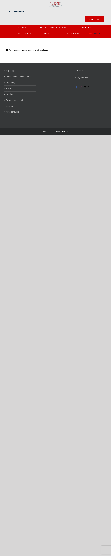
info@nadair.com (82, 77)
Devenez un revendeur (16, 100)
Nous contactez (12, 112)
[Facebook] (76, 87)
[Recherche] (53, 11)
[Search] (10, 11)
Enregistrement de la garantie (19, 77)
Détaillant (10, 94)
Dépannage (11, 82)
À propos (10, 71)
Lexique (9, 106)
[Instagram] (81, 87)
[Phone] (89, 87)
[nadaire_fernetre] (55, 3)
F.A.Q (8, 88)
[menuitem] (94, 33)
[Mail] (85, 87)
